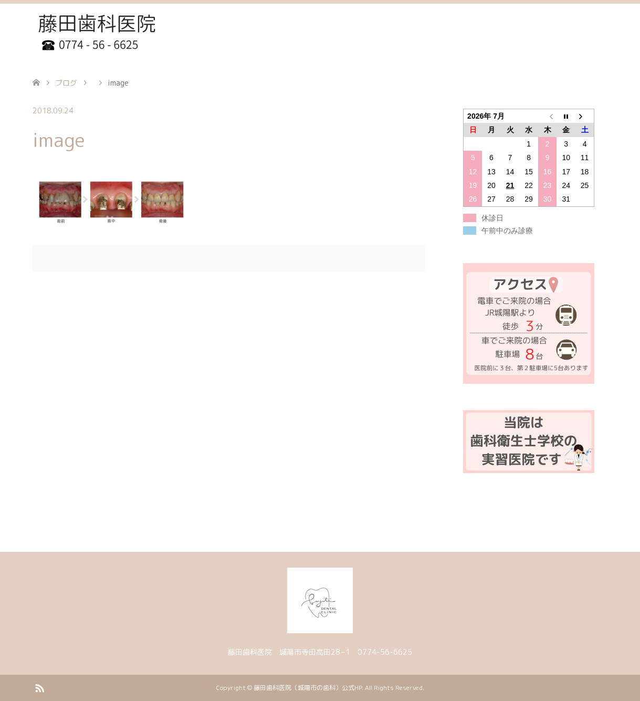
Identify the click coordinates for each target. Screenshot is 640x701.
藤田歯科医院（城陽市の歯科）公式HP (308, 687)
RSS (39, 687)
